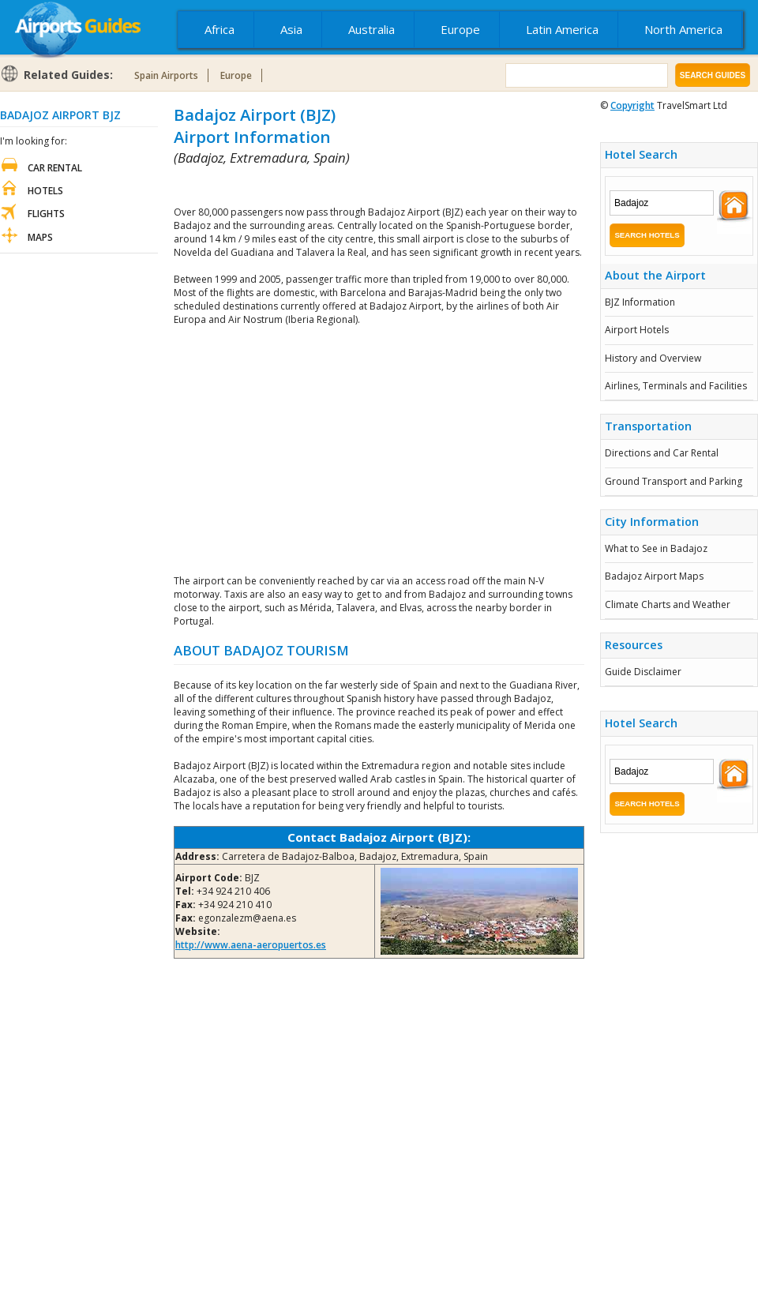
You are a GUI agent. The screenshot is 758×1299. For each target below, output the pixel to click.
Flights (46, 213)
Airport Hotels (637, 329)
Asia (291, 29)
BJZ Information (640, 302)
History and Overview (653, 358)
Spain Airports (166, 75)
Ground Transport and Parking (673, 481)
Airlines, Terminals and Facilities (676, 385)
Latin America (562, 29)
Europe (460, 29)
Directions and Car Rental (662, 453)
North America (683, 29)
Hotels (45, 190)
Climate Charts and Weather (667, 604)
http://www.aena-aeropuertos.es (250, 945)
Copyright (632, 105)
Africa (220, 29)
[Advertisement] (358, 186)
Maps (40, 237)
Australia (371, 29)
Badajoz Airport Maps (654, 576)
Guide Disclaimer (643, 671)
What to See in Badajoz (656, 548)
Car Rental (55, 168)
